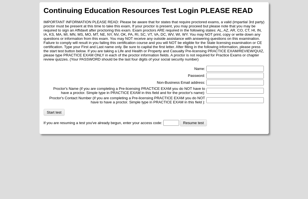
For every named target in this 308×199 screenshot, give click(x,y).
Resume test (193, 123)
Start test (54, 112)
